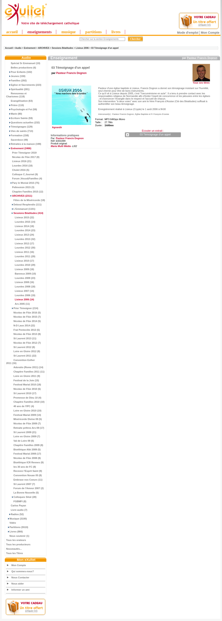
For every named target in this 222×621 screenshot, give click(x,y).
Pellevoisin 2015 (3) (20, 187)
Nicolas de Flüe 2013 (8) (23, 334)
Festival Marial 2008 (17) (23, 453)
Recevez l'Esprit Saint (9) (24, 471)
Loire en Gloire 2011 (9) (23, 376)
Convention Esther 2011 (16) (20, 361)
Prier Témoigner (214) (22, 308)
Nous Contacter (20, 577)
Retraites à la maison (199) (23, 144)
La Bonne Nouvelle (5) (22, 492)
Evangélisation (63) (19, 101)
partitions (93, 32)
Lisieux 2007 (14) (20, 291)
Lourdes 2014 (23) (20, 230)
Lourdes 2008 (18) (20, 286)
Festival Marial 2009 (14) (23, 415)
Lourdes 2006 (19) (20, 295)
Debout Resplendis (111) (24, 204)
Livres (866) (14, 531)
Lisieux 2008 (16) (20, 282)
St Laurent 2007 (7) (20, 484)
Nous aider (17, 583)
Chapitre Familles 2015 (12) (24, 191)
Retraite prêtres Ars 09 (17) (25, 428)
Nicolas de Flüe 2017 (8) (22, 157)
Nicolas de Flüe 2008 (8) (23, 458)
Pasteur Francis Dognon (202, 57)
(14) (20, 299)
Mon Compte (210, 32)
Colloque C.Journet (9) (22, 174)
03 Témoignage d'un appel (105, 48)
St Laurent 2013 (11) (21, 338)
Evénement (29, 48)
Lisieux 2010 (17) (20, 260)
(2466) (18, 148)
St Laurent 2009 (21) (21, 432)
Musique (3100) (16, 518)
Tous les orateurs (16, 540)
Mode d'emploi (187, 32)
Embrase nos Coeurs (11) (24, 479)
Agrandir (71, 126)
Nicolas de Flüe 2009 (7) (23, 423)
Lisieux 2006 (82, 48)
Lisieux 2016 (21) (18, 161)
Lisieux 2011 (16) (20, 252)
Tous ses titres (201, 82)
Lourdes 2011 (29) (20, 256)
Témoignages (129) (19, 126)
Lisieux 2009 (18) (20, 269)
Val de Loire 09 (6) (20, 440)
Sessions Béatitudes (62, 48)
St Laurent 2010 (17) (21, 393)
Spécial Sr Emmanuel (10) (23, 63)
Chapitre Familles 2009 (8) (24, 445)
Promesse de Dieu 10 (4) (23, 397)
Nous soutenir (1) (17, 536)
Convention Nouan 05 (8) (24, 475)
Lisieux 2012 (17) (20, 243)
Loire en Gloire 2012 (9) (23, 351)
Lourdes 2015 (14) (20, 221)
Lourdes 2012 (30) (20, 247)
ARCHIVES (43, 48)
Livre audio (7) (16, 510)
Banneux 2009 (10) (21, 273)
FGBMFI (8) (16, 501)
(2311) (19, 195)
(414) (24, 213)
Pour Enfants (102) (19, 72)
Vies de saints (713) (19, 131)
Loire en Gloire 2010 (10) (23, 410)
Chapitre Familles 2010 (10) (25, 402)
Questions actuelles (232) (23, 122)
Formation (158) (17, 135)
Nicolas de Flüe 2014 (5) (23, 321)
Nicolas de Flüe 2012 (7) (23, 342)
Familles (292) (16, 80)
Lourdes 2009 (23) (20, 278)
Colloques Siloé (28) (21, 497)
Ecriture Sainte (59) (19, 118)
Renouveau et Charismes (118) (16, 95)
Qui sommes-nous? (22, 571)
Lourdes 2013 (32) (20, 239)
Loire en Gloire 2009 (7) (23, 436)
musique (68, 32)
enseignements (39, 32)
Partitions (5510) (17, 527)
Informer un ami (20, 589)
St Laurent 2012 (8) (20, 347)
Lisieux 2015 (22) (20, 217)
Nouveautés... (14, 549)
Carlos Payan (16, 505)
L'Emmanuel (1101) (20, 209)
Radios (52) (15, 514)
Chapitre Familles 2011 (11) (25, 371)
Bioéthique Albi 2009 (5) (23, 449)
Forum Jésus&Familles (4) (24, 178)
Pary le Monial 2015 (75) (22, 183)
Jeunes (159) (15, 76)
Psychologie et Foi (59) (21, 109)
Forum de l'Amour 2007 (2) (25, 488)
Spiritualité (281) (18, 89)
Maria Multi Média (61, 146)
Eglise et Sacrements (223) (23, 85)
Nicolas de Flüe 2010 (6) (23, 389)
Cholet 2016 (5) (17, 170)
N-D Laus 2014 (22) (20, 325)
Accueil (9, 48)
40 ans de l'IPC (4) (20, 406)
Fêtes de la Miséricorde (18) (25, 200)
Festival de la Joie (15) (22, 380)
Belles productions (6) (21, 67)
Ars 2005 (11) (18, 304)
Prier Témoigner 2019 (21, 152)
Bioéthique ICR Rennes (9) (25, 462)
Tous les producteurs (18, 544)
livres (116, 32)
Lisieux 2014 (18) (20, 226)
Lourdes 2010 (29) (20, 265)
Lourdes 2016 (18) (19, 165)
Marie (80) (14, 113)
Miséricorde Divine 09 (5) (24, 419)
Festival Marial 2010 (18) (23, 384)
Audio (18, 48)
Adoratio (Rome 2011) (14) (24, 367)
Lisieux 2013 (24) (20, 234)
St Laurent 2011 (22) (21, 355)
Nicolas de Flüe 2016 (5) (23, 312)
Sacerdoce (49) (17, 139)
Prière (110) (15, 105)
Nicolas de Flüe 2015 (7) (23, 316)
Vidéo (11, 522)
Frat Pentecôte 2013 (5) (23, 330)
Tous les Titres (14, 553)
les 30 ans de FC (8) (21, 466)
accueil (12, 32)
